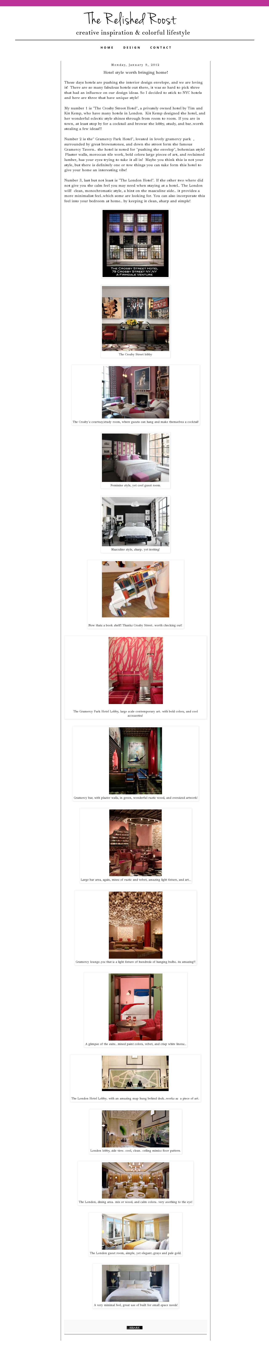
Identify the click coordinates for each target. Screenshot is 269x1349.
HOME (107, 47)
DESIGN (132, 47)
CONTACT (161, 47)
